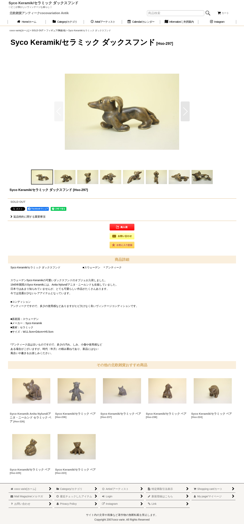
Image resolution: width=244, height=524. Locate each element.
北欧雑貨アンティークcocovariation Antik (39, 13)
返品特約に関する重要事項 (27, 216)
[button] (185, 111)
